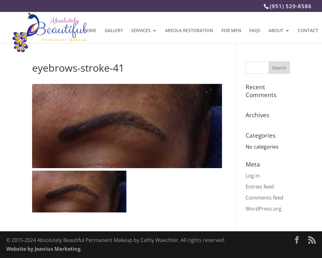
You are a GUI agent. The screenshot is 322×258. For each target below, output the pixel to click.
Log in (253, 175)
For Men (231, 30)
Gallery (114, 30)
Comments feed (264, 197)
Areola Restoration (189, 30)
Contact (308, 30)
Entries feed (260, 186)
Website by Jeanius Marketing (43, 248)
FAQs (254, 30)
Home (90, 30)
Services (141, 30)
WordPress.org (263, 208)
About (276, 30)
